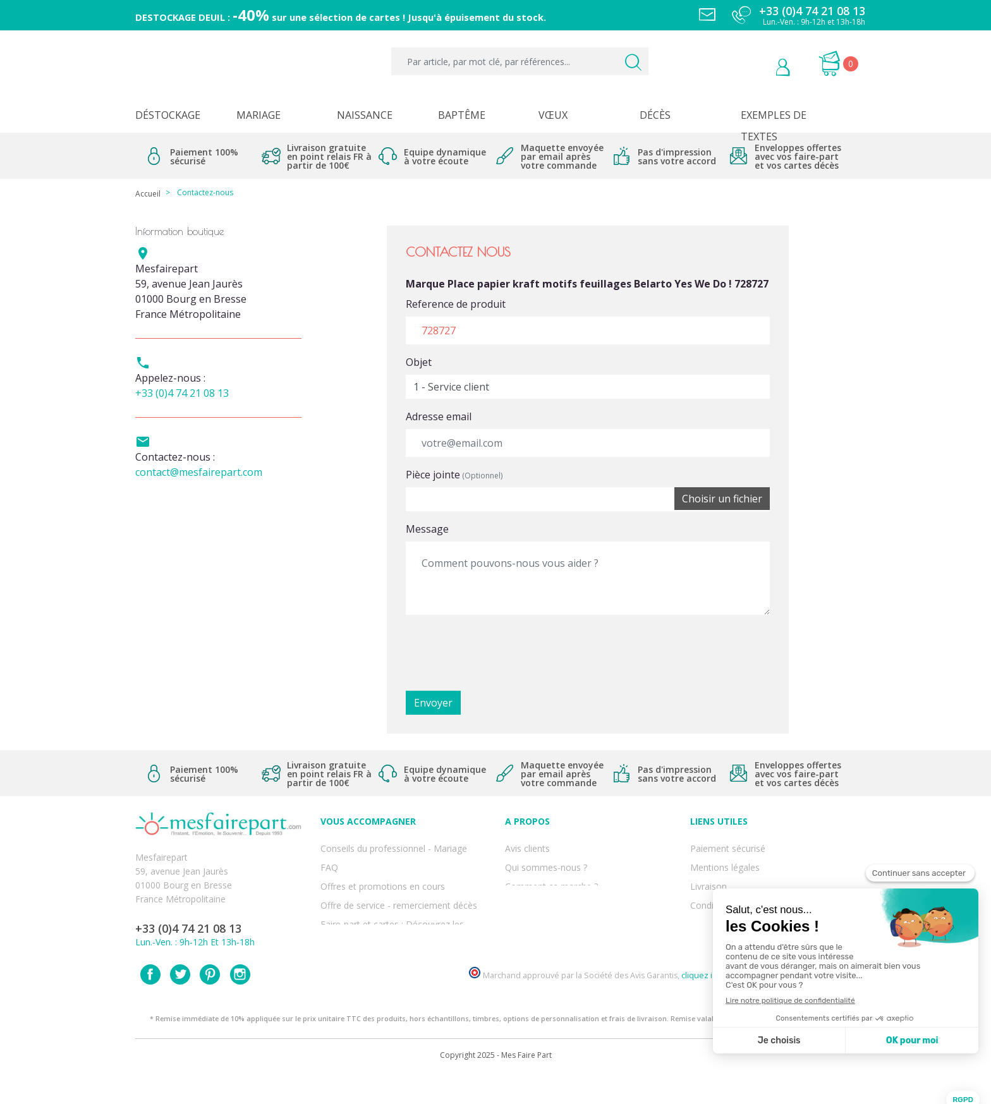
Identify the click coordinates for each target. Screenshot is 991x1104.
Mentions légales (725, 860)
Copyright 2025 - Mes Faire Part (496, 1084)
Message (427, 529)
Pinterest (210, 1003)
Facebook (150, 1003)
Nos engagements (543, 888)
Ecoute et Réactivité (546, 901)
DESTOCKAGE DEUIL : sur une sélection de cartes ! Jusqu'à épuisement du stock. (340, 17)
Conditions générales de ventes (754, 888)
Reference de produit (456, 304)
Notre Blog (527, 929)
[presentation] (502, 649)
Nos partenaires (538, 915)
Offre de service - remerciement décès (398, 888)
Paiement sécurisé (727, 846)
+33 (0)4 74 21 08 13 (182, 393)
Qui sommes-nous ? (546, 860)
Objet (419, 362)
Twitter (180, 1003)
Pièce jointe (454, 475)
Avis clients (527, 846)
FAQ (329, 860)
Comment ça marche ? (551, 874)
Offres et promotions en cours (382, 874)
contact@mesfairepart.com (198, 472)
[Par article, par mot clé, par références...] (519, 61)
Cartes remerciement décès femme (393, 943)
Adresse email (438, 416)
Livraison (708, 874)
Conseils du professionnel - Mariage (393, 846)
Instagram (240, 1003)
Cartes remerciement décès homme (394, 929)
